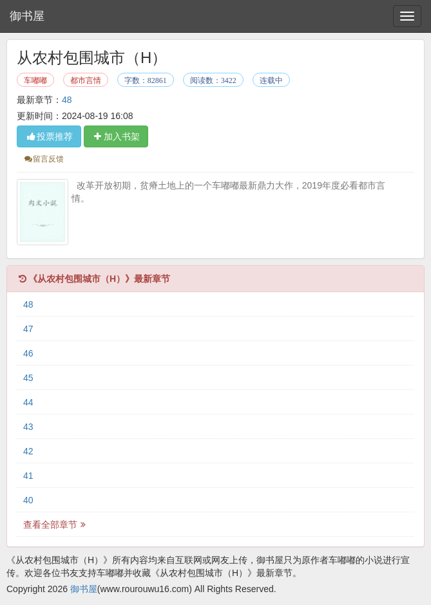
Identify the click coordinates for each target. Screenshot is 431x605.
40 (28, 500)
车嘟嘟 (35, 80)
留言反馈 (43, 158)
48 (67, 100)
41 (28, 475)
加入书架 (116, 136)
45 (28, 378)
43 (28, 427)
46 (28, 353)
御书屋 (27, 16)
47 (28, 329)
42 (28, 451)
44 (28, 402)
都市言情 (85, 80)
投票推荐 (49, 136)
